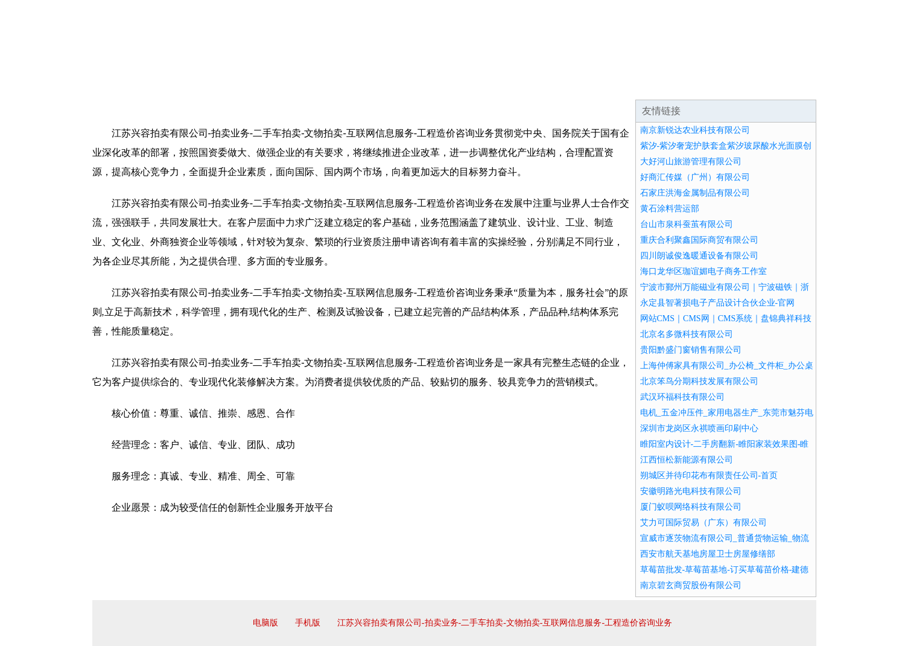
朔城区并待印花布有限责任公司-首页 (709, 475)
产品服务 (348, 84)
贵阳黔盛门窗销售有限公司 (690, 349)
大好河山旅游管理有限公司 (690, 161)
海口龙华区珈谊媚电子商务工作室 (703, 271)
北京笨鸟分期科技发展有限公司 (699, 381)
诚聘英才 (565, 84)
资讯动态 (710, 84)
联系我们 (637, 84)
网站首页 (131, 84)
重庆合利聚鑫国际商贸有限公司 (699, 240)
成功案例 (420, 84)
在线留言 (782, 84)
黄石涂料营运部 (669, 208)
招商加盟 (493, 84)
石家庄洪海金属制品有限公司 (695, 192)
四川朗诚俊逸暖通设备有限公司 (699, 255)
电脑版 (265, 622)
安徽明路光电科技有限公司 (690, 491)
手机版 (307, 622)
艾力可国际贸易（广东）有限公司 (703, 522)
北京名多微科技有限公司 (686, 334)
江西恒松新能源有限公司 (686, 459)
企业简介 (203, 84)
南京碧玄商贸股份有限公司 (690, 585)
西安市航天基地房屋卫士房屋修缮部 (707, 553)
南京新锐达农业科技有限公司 (695, 130)
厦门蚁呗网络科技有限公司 (690, 506)
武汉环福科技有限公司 (682, 396)
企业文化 (275, 84)
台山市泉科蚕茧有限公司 (686, 224)
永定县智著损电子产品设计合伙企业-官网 (717, 302)
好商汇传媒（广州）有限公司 (695, 177)
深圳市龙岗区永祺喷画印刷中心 (699, 428)
